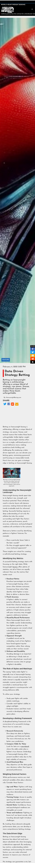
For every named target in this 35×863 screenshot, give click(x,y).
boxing (15, 567)
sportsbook (25, 746)
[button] (32, 9)
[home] (7, 10)
